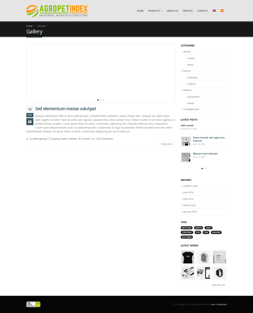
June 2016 (188, 192)
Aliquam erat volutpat (205, 153)
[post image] (100, 73)
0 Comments (106, 138)
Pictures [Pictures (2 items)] (187, 237)
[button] (98, 100)
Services (188, 10)
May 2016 (188, 198)
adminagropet (40, 138)
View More (218, 285)
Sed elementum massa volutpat (65, 108)
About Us (172, 10)
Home (140, 10)
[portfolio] (187, 257)
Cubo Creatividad (218, 304)
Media (191, 103)
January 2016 (190, 211)
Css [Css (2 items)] (198, 232)
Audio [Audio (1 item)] (198, 228)
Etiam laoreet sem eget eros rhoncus (209, 139)
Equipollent (194, 96)
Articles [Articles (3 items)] (186, 228)
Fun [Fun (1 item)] (206, 232)
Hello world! (187, 125)
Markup (73, 138)
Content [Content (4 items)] (187, 232)
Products (154, 10)
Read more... (167, 144)
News (191, 64)
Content (86, 138)
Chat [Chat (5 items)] (208, 228)
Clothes (64, 138)
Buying (55, 138)
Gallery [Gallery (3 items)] (216, 232)
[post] (185, 141)
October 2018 (190, 186)
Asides (191, 58)
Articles (187, 51)
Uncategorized (191, 109)
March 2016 (189, 205)
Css (93, 138)
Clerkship (193, 77)
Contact (202, 10)
